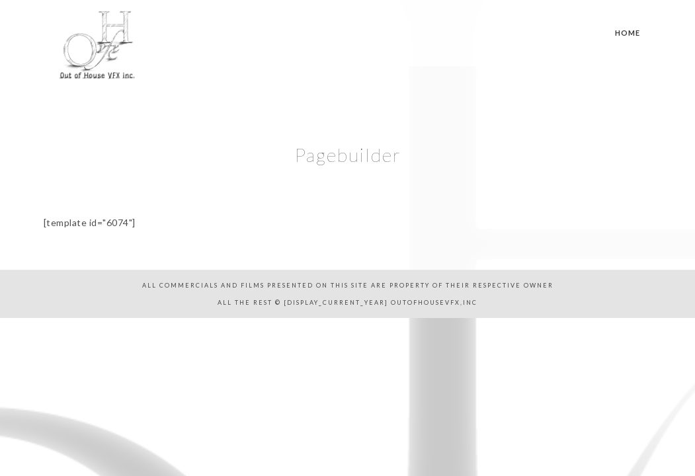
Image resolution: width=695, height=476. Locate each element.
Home (627, 32)
